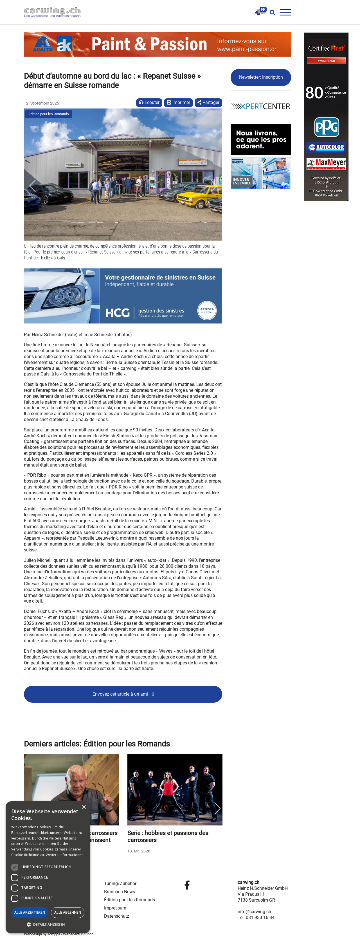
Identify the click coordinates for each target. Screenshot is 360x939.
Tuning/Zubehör (120, 883)
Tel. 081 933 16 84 (256, 917)
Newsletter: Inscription (261, 77)
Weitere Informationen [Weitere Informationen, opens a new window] (65, 854)
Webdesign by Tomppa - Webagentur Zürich (58, 934)
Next (217, 808)
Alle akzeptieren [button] (29, 912)
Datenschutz (116, 916)
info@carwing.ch (254, 911)
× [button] (84, 807)
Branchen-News (119, 891)
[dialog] (48, 867)
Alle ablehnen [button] (67, 912)
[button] (32, 186)
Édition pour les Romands (49, 114)
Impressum (115, 908)
